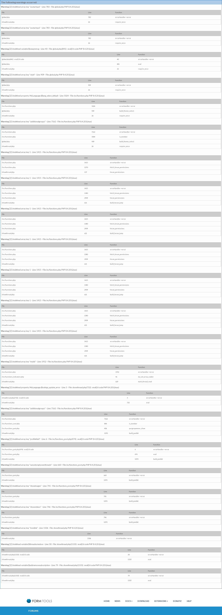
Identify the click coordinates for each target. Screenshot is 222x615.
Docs (128, 601)
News (117, 601)
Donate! (177, 601)
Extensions (161, 601)
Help (189, 601)
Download (143, 601)
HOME (107, 601)
